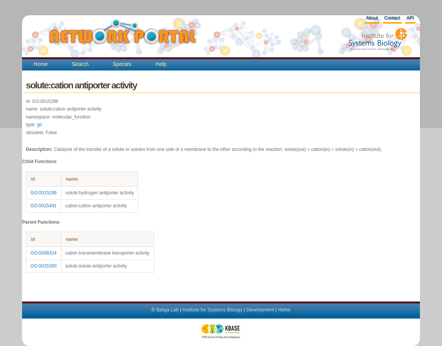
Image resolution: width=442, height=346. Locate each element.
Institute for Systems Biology (212, 309)
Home (41, 64)
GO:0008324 (43, 253)
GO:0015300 (43, 266)
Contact (392, 18)
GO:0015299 (43, 192)
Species (122, 64)
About (372, 18)
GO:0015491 (43, 205)
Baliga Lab (167, 309)
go (39, 124)
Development (260, 309)
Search (80, 64)
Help (161, 64)
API (410, 18)
